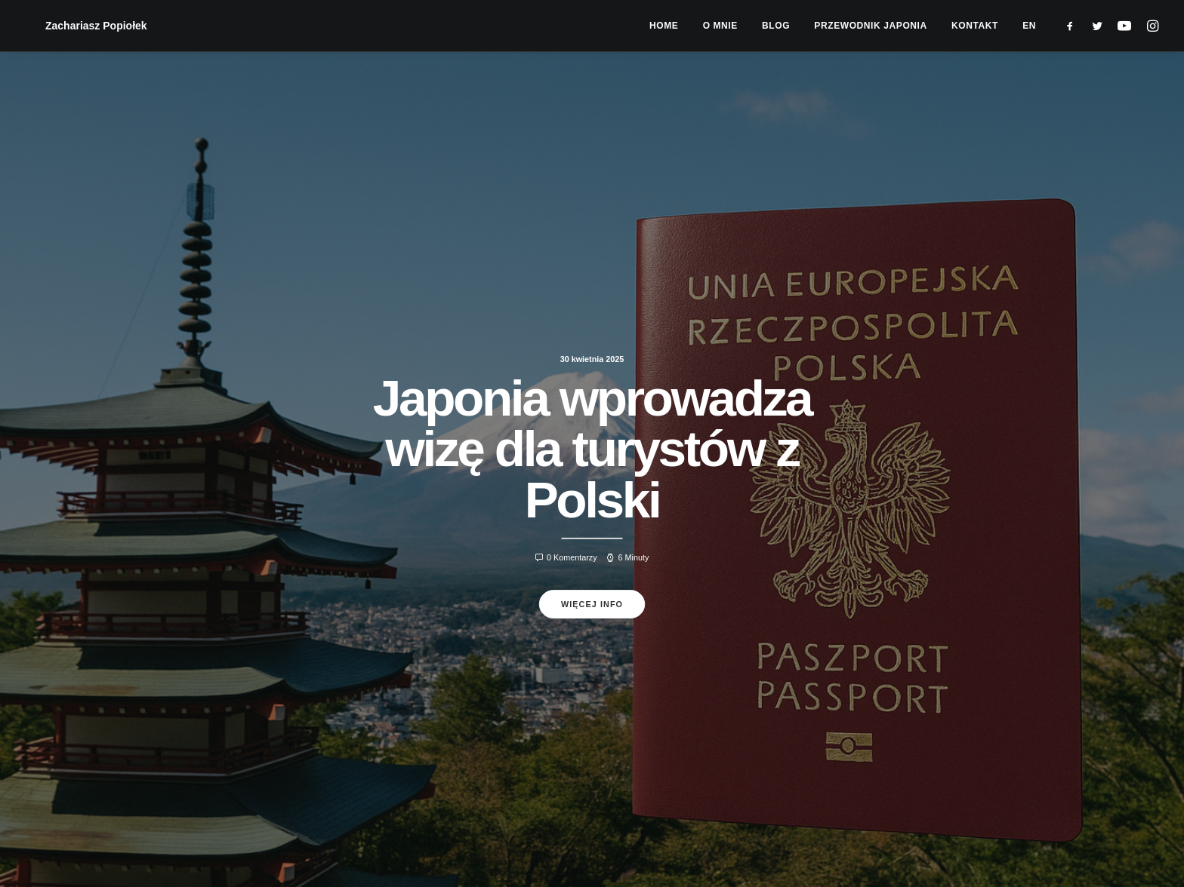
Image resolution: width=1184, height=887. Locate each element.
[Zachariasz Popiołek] (77, 25)
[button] (1073, 25)
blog (776, 25)
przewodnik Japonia (870, 25)
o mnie (720, 25)
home (663, 25)
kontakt (974, 25)
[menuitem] (664, 25)
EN (1029, 25)
